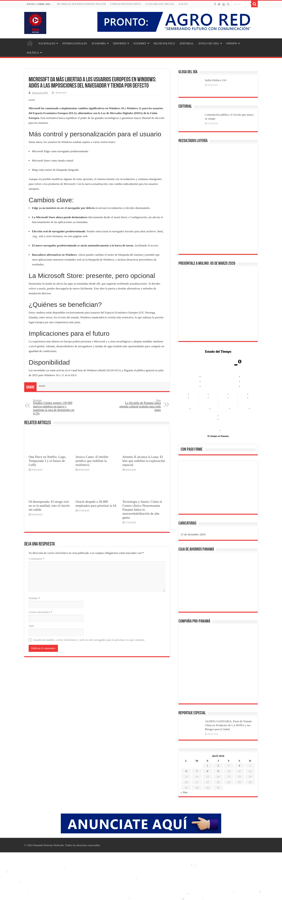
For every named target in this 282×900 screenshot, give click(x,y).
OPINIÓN (231, 43)
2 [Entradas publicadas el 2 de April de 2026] (218, 765)
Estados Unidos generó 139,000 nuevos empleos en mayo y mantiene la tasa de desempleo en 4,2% (55, 407)
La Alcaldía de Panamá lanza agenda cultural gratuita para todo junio (138, 405)
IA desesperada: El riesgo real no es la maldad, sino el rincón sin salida (49, 505)
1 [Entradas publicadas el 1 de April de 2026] (207, 765)
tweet (32, 99)
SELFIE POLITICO (164, 43)
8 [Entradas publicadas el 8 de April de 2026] (207, 771)
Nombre (34, 598)
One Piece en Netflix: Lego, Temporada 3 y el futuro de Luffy (47, 461)
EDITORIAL (187, 43)
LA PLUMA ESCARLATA (159, 4)
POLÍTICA (33, 52)
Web (31, 626)
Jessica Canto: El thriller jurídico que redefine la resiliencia (92, 461)
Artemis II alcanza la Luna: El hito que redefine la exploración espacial (143, 461)
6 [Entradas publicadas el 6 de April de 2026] (186, 771)
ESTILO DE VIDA (209, 43)
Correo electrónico (40, 612)
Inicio (30, 43)
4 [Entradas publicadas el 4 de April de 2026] (239, 765)
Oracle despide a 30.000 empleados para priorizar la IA (96, 503)
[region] (218, 488)
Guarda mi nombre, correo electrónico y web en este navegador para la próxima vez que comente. (89, 639)
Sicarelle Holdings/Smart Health (81, 4)
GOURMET (139, 43)
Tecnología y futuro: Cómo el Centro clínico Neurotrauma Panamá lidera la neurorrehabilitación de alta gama (142, 509)
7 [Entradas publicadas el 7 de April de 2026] (197, 771)
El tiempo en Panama (218, 436)
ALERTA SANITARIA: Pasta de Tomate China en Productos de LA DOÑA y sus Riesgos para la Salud (228, 725)
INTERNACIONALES (74, 43)
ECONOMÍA (99, 43)
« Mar (184, 792)
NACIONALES (46, 43)
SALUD (183, 4)
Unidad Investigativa (125, 4)
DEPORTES (119, 43)
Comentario (36, 558)
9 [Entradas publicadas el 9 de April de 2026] (218, 771)
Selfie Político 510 (215, 80)
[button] (187, 487)
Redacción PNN (40, 92)
